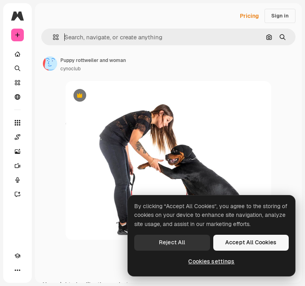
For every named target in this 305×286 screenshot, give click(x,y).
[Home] (17, 54)
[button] (53, 37)
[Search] (17, 68)
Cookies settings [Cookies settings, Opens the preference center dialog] (211, 261)
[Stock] (17, 82)
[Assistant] (17, 194)
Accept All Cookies (251, 242)
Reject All (172, 242)
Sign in (280, 15)
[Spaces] (17, 137)
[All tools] (17, 122)
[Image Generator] (17, 151)
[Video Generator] (17, 165)
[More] (17, 270)
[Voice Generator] (17, 180)
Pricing (249, 15)
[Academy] (17, 255)
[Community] (17, 97)
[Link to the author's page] (50, 63)
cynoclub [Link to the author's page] (70, 69)
